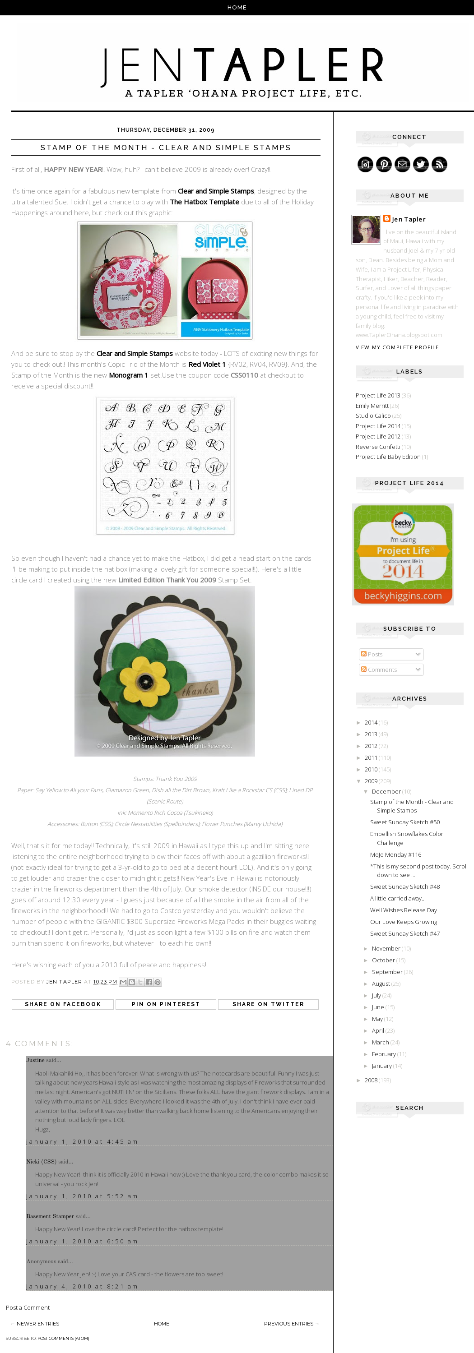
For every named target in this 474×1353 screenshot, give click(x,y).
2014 (372, 722)
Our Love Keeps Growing (403, 922)
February (384, 1054)
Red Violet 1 (207, 364)
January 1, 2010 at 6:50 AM (82, 1241)
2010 (372, 769)
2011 (372, 757)
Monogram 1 (129, 374)
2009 (372, 781)
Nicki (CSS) (41, 1162)
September (388, 972)
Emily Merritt (372, 406)
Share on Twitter (268, 1004)
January (382, 1066)
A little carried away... (398, 898)
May (378, 1019)
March (381, 1042)
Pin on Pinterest (166, 1004)
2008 (372, 1080)
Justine (35, 1060)
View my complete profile (397, 347)
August (381, 983)
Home (237, 7)
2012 (372, 746)
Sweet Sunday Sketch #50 (405, 822)
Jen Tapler (409, 219)
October (384, 960)
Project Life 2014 (378, 426)
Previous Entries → (292, 1324)
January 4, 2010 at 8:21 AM (82, 1286)
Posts (371, 654)
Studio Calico (373, 415)
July (377, 995)
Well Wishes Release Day (403, 910)
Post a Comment (28, 1307)
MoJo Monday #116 (395, 854)
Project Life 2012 (378, 436)
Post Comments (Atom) (63, 1338)
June (379, 1007)
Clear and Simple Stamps (216, 190)
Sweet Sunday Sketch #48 (405, 886)
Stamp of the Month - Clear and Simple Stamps (412, 806)
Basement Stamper (50, 1216)
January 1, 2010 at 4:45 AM (82, 1141)
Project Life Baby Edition (388, 457)
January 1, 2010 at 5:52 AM (82, 1196)
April (379, 1030)
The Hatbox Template (204, 201)
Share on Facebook (63, 1004)
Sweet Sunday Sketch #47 (405, 933)
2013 (372, 734)
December (387, 791)
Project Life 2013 (378, 395)
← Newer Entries (34, 1324)
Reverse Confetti (378, 447)
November (387, 948)
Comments (379, 669)
